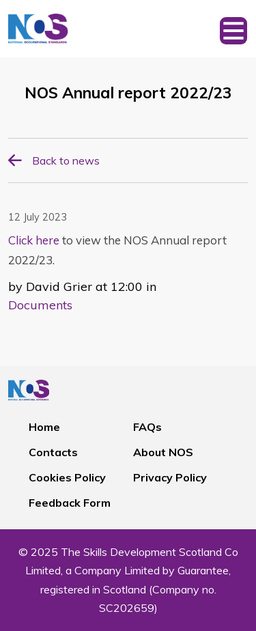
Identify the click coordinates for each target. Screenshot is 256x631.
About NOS (163, 452)
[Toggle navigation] (233, 29)
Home (44, 427)
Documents (40, 305)
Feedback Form (70, 502)
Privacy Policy (170, 477)
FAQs (147, 427)
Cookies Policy (67, 477)
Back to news (66, 160)
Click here (33, 240)
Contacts (53, 452)
